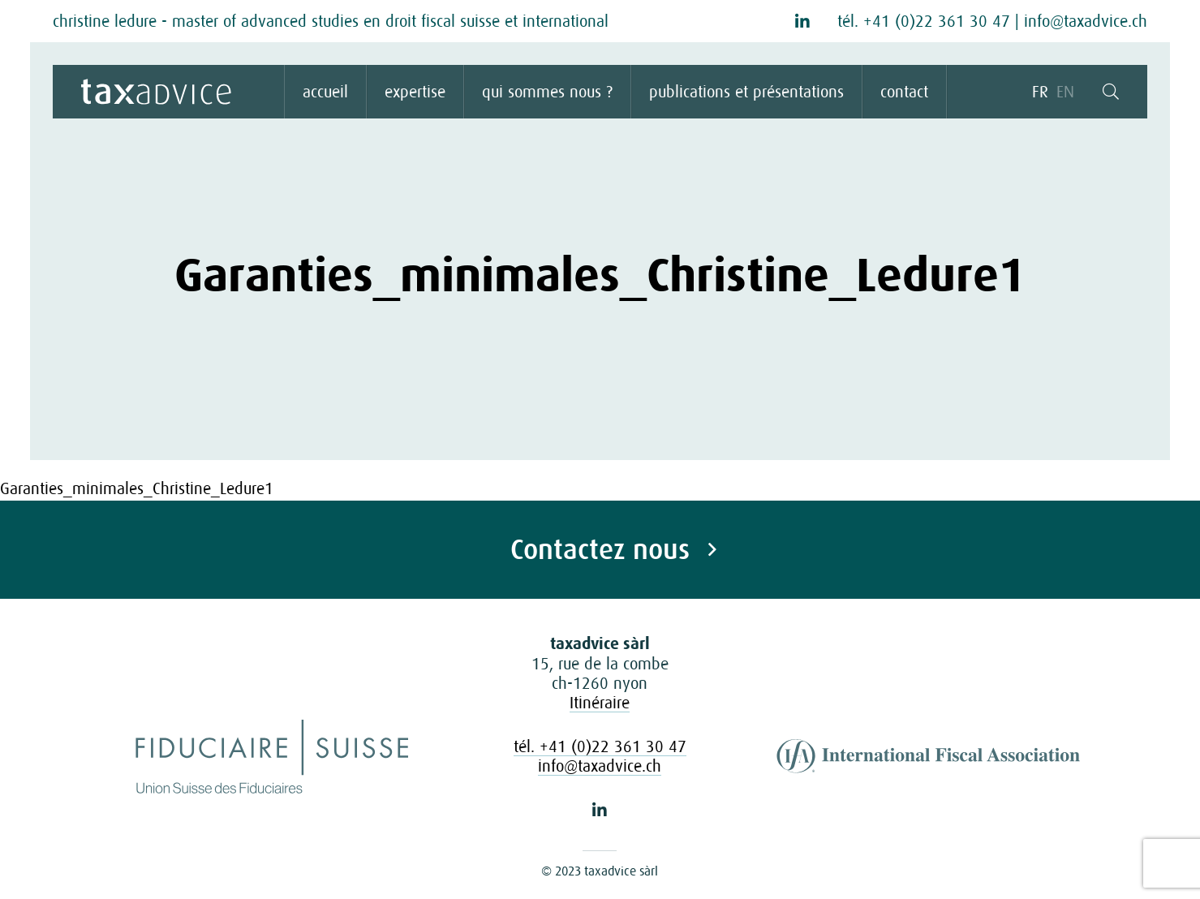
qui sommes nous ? (547, 92)
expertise (415, 92)
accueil (325, 92)
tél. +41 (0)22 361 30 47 (923, 21)
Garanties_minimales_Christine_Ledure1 (136, 488)
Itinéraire (600, 703)
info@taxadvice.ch (1085, 21)
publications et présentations (746, 92)
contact (904, 92)
